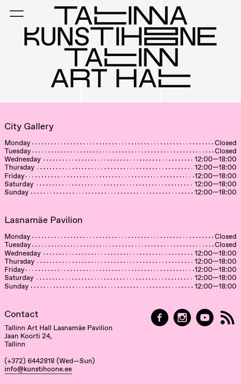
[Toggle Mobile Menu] (17, 13)
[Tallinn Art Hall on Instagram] (182, 317)
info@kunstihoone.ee (38, 369)
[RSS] (227, 317)
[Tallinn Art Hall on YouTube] (205, 317)
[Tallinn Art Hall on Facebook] (160, 317)
